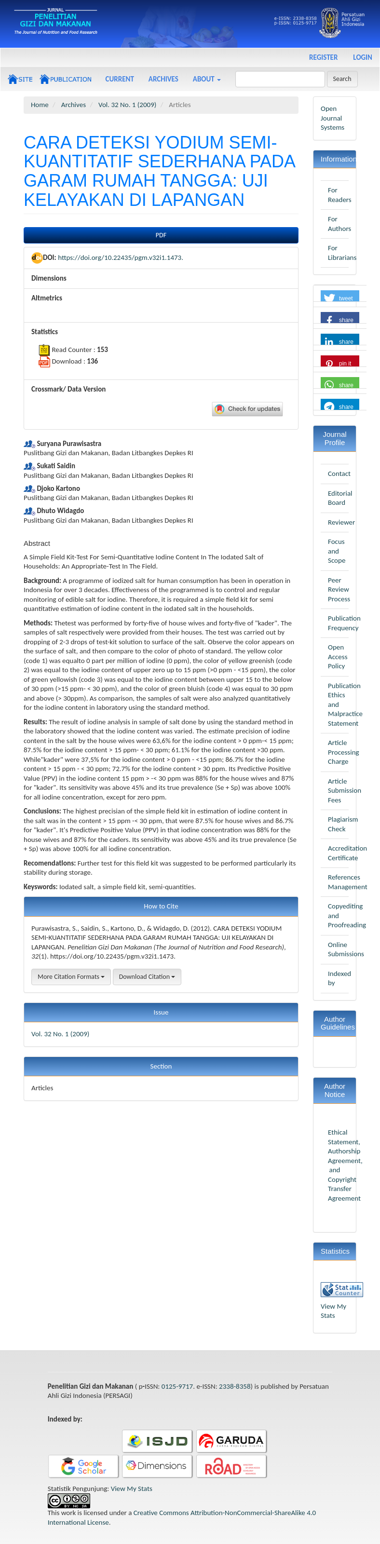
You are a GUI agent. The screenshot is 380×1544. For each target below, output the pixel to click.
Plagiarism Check (343, 824)
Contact (339, 473)
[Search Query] (280, 79)
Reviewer (341, 522)
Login (362, 57)
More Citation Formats (71, 977)
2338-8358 (234, 1386)
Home (40, 104)
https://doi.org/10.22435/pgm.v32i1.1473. (120, 257)
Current (120, 79)
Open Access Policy (338, 656)
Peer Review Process (339, 589)
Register (323, 57)
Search (342, 79)
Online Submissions (346, 949)
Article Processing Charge (343, 752)
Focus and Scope (336, 551)
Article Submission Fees (344, 790)
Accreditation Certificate (347, 853)
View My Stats (333, 1311)
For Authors (339, 224)
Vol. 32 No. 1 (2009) (127, 104)
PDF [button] (161, 235)
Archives (163, 79)
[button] (340, 298)
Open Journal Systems (332, 118)
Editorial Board (340, 498)
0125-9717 (177, 1386)
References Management (347, 882)
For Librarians (342, 253)
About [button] (207, 79)
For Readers (340, 195)
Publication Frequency (344, 623)
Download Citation (147, 977)
